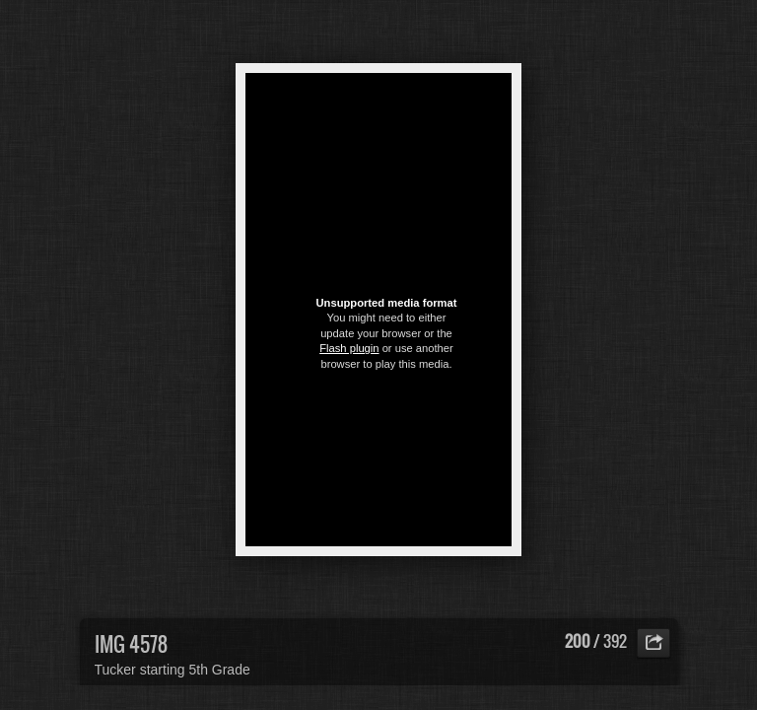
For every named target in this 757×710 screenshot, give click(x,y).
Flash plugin (348, 348)
